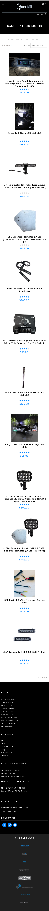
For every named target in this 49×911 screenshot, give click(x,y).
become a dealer (9, 747)
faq (3, 750)
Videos (4, 756)
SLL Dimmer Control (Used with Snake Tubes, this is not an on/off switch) (24, 341)
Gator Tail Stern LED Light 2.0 (24, 133)
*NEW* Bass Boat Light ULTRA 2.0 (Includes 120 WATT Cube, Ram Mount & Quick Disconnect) (24, 499)
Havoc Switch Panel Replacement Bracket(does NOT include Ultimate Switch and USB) (24, 83)
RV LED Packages (9, 717)
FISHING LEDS (13, 40)
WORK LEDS (6, 705)
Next (8, 45)
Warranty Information (12, 776)
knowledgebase (9, 773)
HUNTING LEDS (7, 708)
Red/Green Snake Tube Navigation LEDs (24, 445)
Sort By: (27, 45)
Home (4, 40)
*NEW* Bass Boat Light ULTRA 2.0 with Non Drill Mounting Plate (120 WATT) (24, 549)
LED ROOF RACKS (9, 723)
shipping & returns (10, 770)
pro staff (6, 744)
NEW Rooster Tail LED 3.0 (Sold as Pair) (25, 652)
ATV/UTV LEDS (7, 714)
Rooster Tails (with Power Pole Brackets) (24, 290)
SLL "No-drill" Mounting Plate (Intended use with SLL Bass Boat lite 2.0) (24, 239)
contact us (6, 753)
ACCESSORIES (7, 726)
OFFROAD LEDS (8, 699)
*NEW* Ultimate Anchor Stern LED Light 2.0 (24, 393)
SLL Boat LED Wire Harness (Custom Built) (24, 601)
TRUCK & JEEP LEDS (9, 720)
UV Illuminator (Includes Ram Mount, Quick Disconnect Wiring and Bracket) (24, 186)
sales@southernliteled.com (14, 807)
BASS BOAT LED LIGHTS (30, 40)
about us (5, 741)
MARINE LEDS (7, 702)
